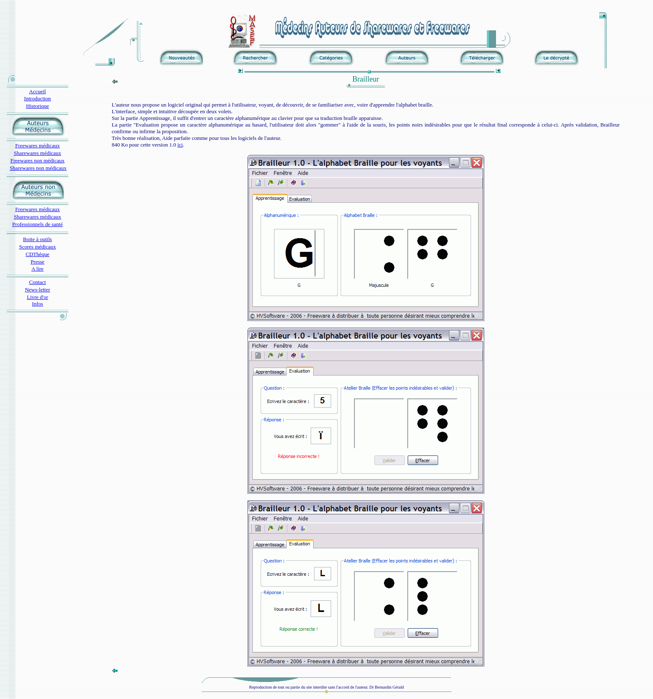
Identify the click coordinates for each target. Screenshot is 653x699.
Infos (37, 304)
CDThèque (37, 254)
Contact (37, 282)
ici (180, 145)
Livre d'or (37, 297)
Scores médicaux (37, 247)
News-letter (37, 289)
